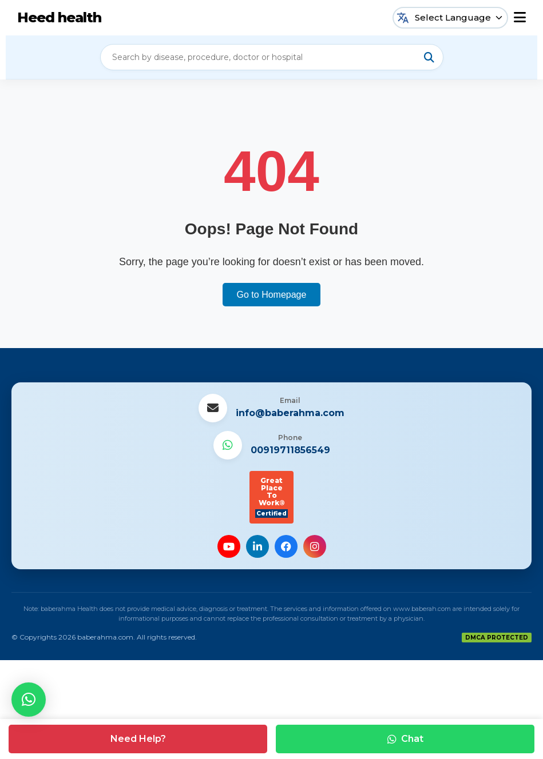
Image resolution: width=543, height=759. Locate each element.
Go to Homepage (272, 294)
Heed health (59, 17)
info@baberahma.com (290, 413)
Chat (405, 738)
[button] (28, 699)
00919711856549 (290, 450)
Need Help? (138, 738)
